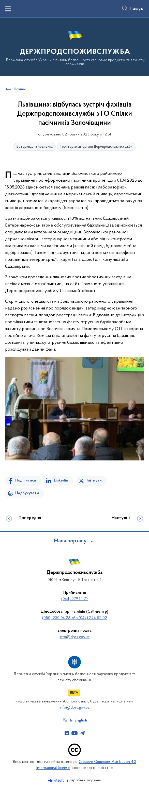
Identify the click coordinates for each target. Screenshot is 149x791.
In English (78, 720)
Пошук (136, 9)
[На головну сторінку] (74, 46)
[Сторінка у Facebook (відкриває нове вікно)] (67, 733)
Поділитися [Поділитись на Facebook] (25, 480)
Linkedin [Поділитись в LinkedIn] (61, 480)
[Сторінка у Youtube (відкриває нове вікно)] (74, 733)
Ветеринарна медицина (35, 147)
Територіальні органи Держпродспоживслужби (96, 147)
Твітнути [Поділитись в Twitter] (94, 480)
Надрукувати (27, 493)
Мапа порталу (70, 541)
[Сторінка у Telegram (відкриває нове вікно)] (82, 733)
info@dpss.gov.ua (74, 637)
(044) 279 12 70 (74, 599)
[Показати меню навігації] (8, 9)
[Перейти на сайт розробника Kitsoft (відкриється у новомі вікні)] (56, 780)
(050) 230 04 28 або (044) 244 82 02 (74, 618)
